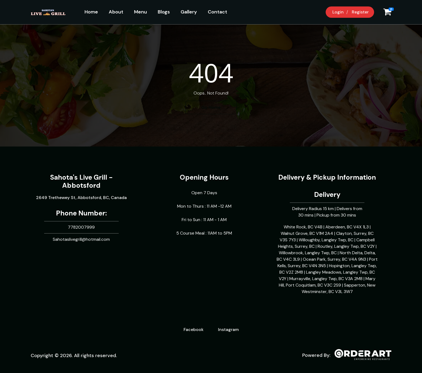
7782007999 (81, 227)
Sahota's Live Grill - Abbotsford (81, 181)
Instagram (228, 329)
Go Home (211, 107)
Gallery (189, 12)
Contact (217, 12)
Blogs (164, 12)
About (116, 12)
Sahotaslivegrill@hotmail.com (81, 239)
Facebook (193, 329)
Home (91, 12)
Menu (140, 12)
